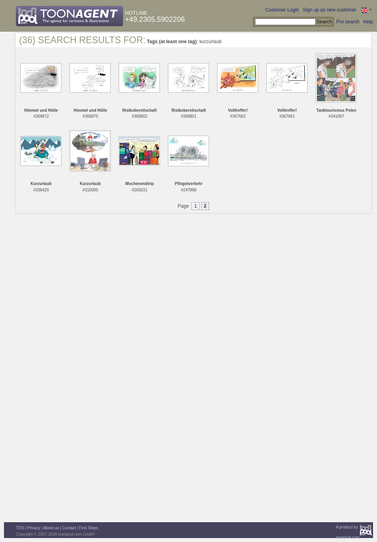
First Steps (88, 528)
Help (368, 22)
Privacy (33, 528)
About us (51, 528)
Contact (69, 528)
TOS (20, 528)
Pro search (347, 22)
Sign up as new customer (329, 10)
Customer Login (282, 10)
